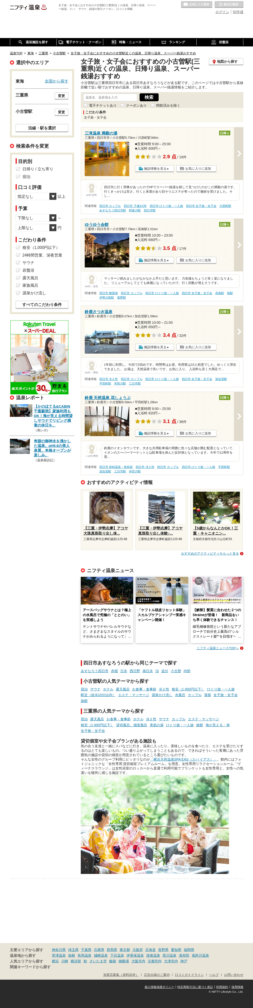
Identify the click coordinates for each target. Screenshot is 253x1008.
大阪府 (137, 950)
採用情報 (237, 987)
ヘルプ (214, 975)
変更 (61, 96)
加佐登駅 (221, 379)
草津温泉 (59, 955)
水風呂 (180, 695)
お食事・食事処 (144, 689)
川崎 (64, 961)
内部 (187, 671)
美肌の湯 (157, 725)
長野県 (163, 950)
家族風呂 (30, 285)
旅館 (84, 701)
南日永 (148, 671)
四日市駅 (150, 210)
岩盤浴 (28, 270)
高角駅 (219, 293)
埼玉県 (73, 950)
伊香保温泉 (135, 955)
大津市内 (171, 961)
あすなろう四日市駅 (112, 210)
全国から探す (56, 81)
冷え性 (164, 689)
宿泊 (84, 689)
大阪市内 (138, 961)
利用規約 (222, 987)
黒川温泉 (169, 955)
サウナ (95, 689)
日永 (123, 671)
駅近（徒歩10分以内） (98, 695)
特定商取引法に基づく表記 (195, 987)
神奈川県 (59, 950)
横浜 (55, 961)
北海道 (150, 950)
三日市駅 (135, 383)
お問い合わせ (233, 975)
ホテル (108, 689)
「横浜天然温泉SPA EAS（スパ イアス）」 (183, 759)
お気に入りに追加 (198, 168)
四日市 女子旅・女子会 (201, 206)
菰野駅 (121, 297)
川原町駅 (225, 206)
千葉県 (86, 950)
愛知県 (176, 950)
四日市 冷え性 (108, 379)
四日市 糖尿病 (108, 293)
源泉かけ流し (162, 695)
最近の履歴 (229, 4)
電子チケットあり (103, 105)
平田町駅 (105, 383)
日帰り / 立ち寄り (37, 169)
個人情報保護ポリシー (159, 987)
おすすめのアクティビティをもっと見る (210, 553)
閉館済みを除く (168, 105)
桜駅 (230, 293)
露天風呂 (123, 689)
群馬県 (112, 950)
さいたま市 (98, 961)
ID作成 (238, 12)
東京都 (125, 950)
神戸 (183, 961)
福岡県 (189, 950)
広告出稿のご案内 (157, 975)
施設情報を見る (155, 168)
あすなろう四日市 (94, 671)
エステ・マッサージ (133, 695)
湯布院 (184, 955)
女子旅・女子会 (225, 695)
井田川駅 (120, 383)
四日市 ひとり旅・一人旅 (166, 206)
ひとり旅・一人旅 (221, 689)
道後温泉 (153, 955)
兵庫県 (99, 950)
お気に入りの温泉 (196, 4)
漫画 (207, 695)
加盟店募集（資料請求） (121, 975)
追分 (164, 671)
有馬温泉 (84, 955)
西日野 (135, 671)
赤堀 (114, 671)
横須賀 (76, 961)
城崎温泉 (101, 955)
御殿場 (124, 961)
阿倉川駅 (135, 210)
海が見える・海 (218, 725)
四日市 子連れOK (135, 206)
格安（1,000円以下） (188, 689)
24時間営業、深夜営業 (42, 255)
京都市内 (155, 961)
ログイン (222, 12)
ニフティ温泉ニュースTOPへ (218, 648)
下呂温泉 (117, 955)
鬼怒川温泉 (200, 955)
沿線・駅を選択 (42, 128)
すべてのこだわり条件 (42, 304)
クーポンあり (136, 105)
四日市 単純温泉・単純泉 (116, 467)
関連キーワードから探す (30, 967)
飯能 (112, 961)
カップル (195, 695)
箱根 (71, 955)
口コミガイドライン (189, 975)
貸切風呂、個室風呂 (131, 725)
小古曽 (176, 671)
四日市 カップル (110, 206)
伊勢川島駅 (106, 297)
